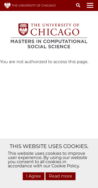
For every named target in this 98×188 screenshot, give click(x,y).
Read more (60, 176)
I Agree (33, 176)
